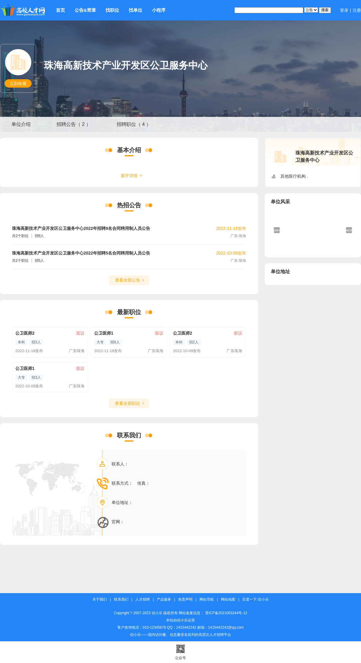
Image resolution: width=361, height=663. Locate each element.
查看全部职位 (127, 403)
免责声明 (185, 600)
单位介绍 (21, 124)
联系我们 (121, 600)
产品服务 (164, 600)
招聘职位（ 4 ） (134, 124)
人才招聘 (142, 600)
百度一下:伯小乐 (255, 600)
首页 (60, 10)
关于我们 (99, 600)
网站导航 (206, 600)
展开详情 (129, 175)
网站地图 (228, 600)
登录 (344, 10)
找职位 (112, 10)
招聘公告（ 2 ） (74, 124)
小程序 (158, 10)
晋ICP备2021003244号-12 (226, 613)
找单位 (135, 10)
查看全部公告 (127, 280)
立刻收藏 (18, 83)
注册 (357, 10)
